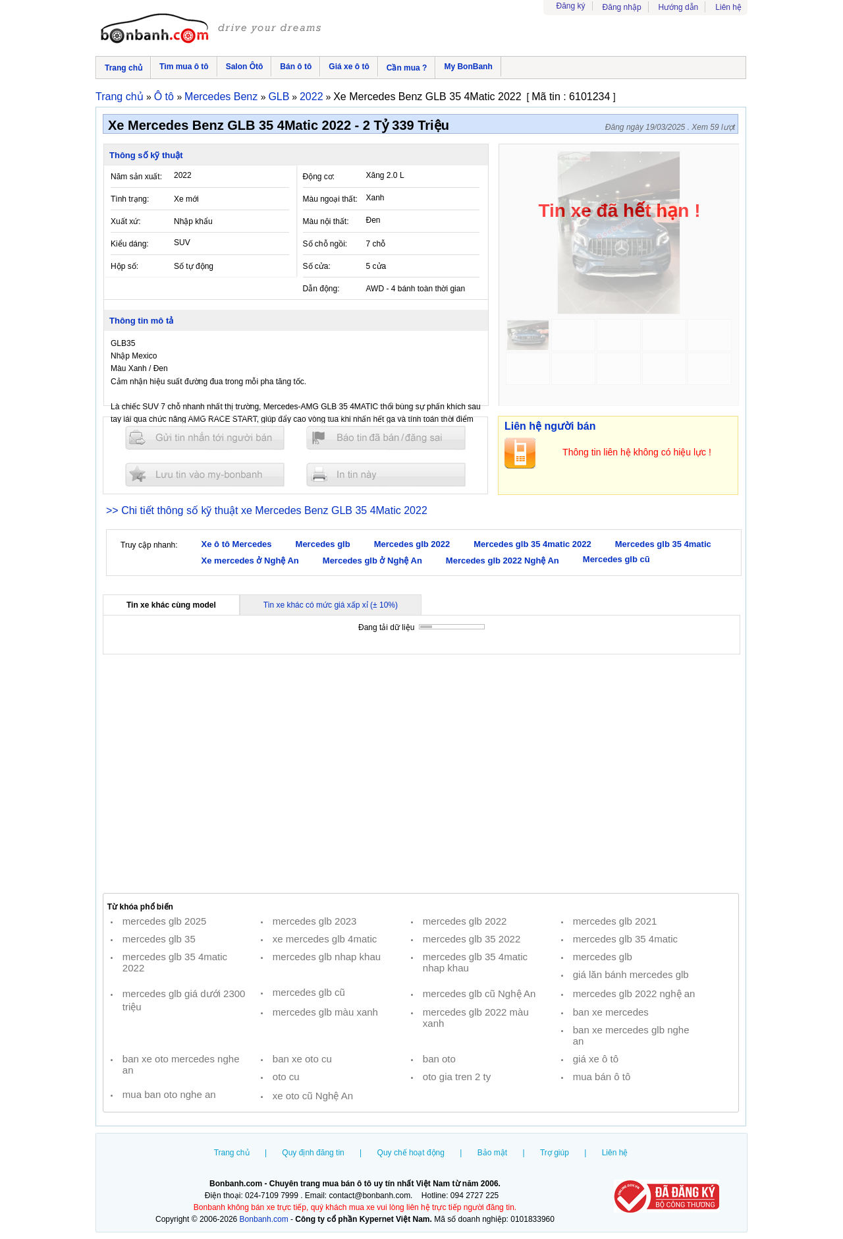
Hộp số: (124, 266)
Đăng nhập (622, 7)
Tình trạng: (130, 199)
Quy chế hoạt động (411, 1152)
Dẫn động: (321, 288)
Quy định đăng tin (313, 1152)
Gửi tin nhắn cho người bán (205, 438)
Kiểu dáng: (130, 243)
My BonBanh (468, 66)
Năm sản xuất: (136, 176)
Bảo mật (492, 1152)
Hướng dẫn (679, 7)
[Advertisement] (421, 773)
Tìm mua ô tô (184, 66)
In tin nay (386, 474)
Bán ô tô (296, 66)
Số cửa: (317, 266)
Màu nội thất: (326, 221)
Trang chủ (123, 67)
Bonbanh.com (264, 1219)
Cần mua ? (407, 67)
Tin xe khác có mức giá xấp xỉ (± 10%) (330, 605)
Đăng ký (571, 6)
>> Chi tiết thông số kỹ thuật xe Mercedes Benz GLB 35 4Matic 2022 (266, 510)
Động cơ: (319, 176)
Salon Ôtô (244, 66)
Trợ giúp (554, 1152)
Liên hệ (728, 7)
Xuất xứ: (126, 221)
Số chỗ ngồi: (325, 243)
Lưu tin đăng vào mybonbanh (205, 474)
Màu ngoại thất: (330, 199)
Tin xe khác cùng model (171, 605)
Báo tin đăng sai (386, 438)
